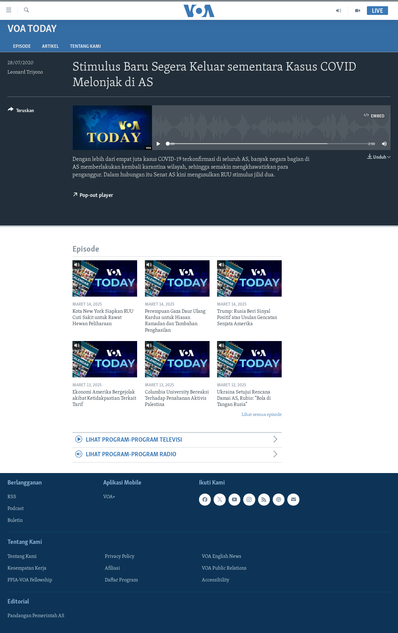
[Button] (21, 111)
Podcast (15, 508)
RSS (11, 496)
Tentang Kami (85, 46)
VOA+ (109, 496)
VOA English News (221, 556)
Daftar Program (121, 580)
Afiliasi (112, 568)
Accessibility (215, 580)
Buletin (15, 520)
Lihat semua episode (262, 414)
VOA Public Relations (224, 568)
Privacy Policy (119, 556)
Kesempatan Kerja (26, 568)
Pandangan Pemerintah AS (35, 615)
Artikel (50, 46)
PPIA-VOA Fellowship (29, 580)
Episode (22, 46)
